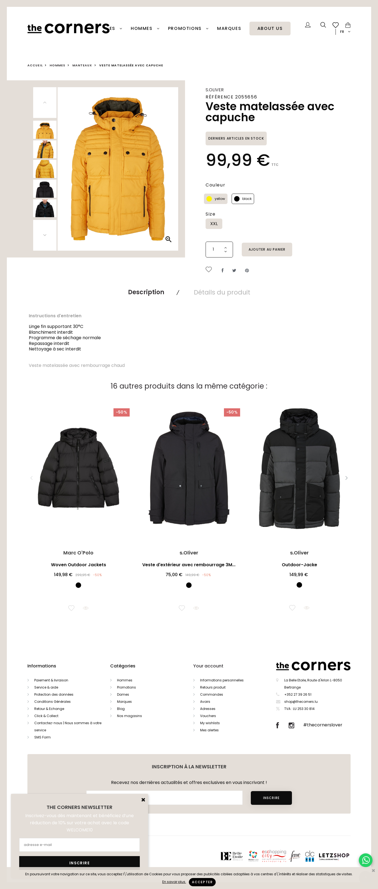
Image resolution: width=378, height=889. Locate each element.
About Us (270, 29)
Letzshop (341, 856)
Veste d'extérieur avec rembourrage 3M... (188, 565)
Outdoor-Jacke (299, 565)
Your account (208, 666)
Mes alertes (209, 730)
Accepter (202, 882)
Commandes (211, 694)
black (247, 198)
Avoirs (205, 701)
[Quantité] (219, 249)
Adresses (207, 708)
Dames (107, 29)
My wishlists (210, 723)
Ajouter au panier (267, 249)
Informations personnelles (222, 680)
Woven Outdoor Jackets (78, 565)
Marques (229, 29)
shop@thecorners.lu (301, 701)
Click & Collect (46, 716)
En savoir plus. (174, 881)
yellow (220, 198)
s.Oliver (215, 90)
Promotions (126, 687)
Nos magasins (129, 716)
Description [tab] (146, 292)
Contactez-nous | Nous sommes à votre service (67, 726)
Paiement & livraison (51, 680)
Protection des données (53, 694)
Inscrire (271, 797)
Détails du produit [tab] (222, 292)
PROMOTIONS (185, 29)
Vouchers (208, 716)
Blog (121, 708)
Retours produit (213, 687)
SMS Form (42, 737)
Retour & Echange (49, 708)
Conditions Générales (52, 701)
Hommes (142, 29)
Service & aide (46, 687)
